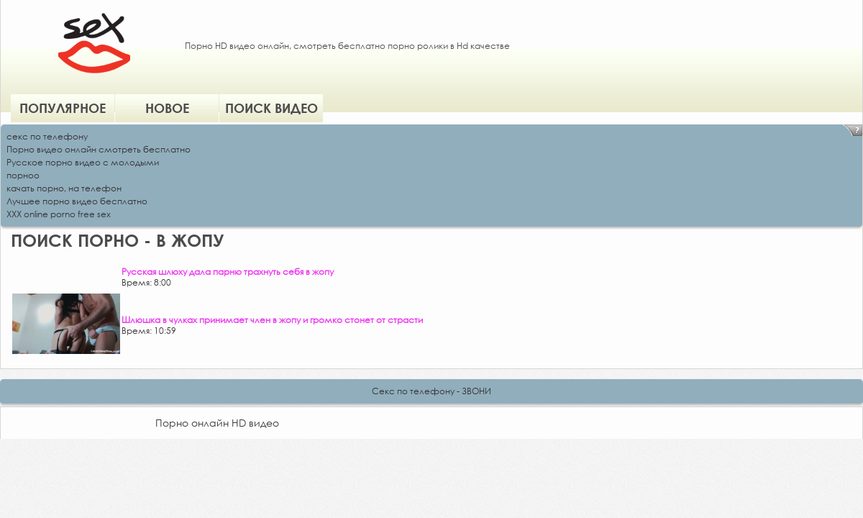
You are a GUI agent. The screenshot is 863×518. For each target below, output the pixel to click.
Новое (167, 108)
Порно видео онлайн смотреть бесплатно (98, 149)
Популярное (62, 108)
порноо (23, 175)
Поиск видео (271, 108)
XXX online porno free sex (58, 214)
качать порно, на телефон (64, 188)
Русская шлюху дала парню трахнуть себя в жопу (228, 271)
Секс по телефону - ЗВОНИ (431, 391)
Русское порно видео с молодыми (82, 162)
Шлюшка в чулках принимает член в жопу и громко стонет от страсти (272, 319)
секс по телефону (47, 136)
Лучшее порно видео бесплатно (76, 201)
